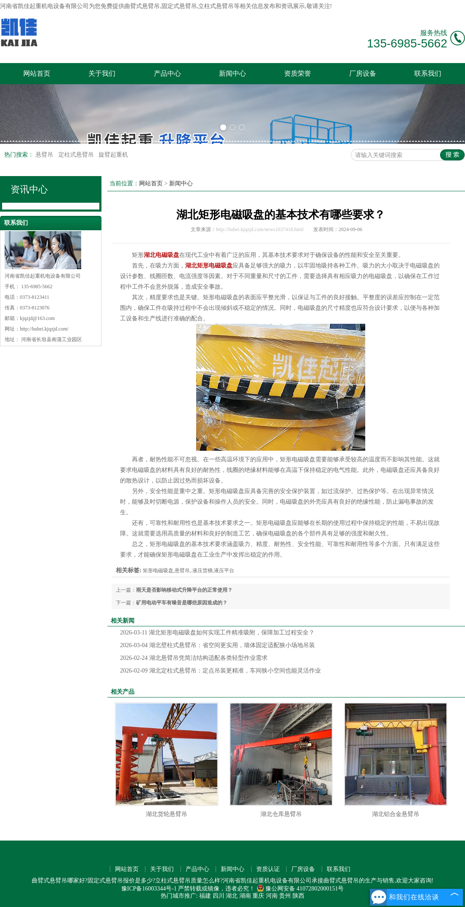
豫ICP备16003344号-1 (149, 888)
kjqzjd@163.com (37, 318)
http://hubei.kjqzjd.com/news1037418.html (260, 229)
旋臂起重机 (113, 155)
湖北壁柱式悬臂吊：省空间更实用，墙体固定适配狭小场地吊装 (217, 645)
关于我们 (101, 73)
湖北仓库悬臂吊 (281, 814)
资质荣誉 (297, 73)
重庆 (258, 896)
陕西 (298, 896)
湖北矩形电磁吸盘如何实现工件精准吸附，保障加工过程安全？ (217, 632)
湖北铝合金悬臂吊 (395, 814)
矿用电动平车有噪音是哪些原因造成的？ (181, 603)
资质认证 (268, 869)
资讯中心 (29, 189)
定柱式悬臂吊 (77, 155)
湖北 (232, 896)
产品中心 (167, 73)
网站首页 (36, 73)
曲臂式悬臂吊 (142, 6)
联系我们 (427, 73)
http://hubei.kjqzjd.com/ (44, 329)
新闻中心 (232, 73)
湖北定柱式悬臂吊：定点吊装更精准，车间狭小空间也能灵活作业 (220, 670)
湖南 (245, 896)
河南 (272, 896)
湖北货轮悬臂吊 (166, 814)
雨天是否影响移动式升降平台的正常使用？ (184, 590)
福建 (205, 896)
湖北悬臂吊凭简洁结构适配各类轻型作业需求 (194, 658)
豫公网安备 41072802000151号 (300, 888)
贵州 (285, 896)
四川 (218, 896)
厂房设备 (362, 73)
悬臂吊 (45, 155)
